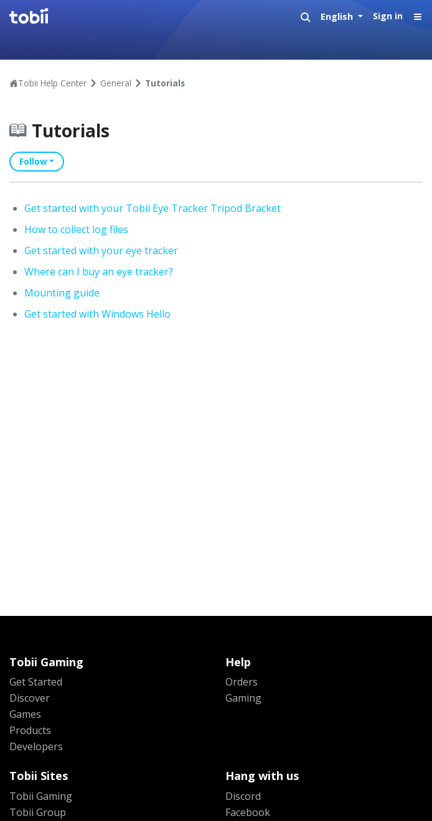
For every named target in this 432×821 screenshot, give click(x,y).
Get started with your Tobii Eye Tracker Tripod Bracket (152, 208)
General (115, 83)
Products (30, 730)
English (338, 16)
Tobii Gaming (40, 796)
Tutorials (165, 83)
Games (25, 714)
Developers (36, 746)
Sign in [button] (388, 16)
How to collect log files (76, 229)
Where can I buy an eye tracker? (98, 271)
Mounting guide (62, 293)
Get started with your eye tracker (101, 250)
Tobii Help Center (52, 83)
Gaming (243, 698)
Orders (241, 682)
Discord (243, 796)
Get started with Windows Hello (97, 314)
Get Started (35, 682)
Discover (29, 698)
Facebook (247, 812)
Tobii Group (37, 812)
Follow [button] (33, 161)
